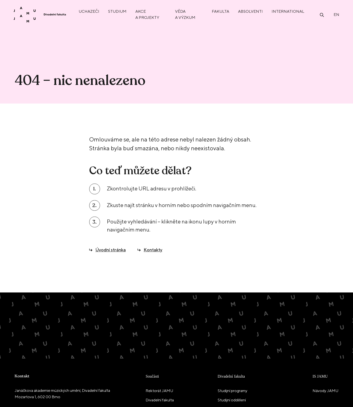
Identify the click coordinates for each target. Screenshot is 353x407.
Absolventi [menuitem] (250, 11)
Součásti (152, 376)
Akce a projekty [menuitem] (147, 14)
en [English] (336, 14)
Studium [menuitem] (117, 11)
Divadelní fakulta (231, 376)
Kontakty (153, 249)
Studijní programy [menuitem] (232, 390)
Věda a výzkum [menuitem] (185, 14)
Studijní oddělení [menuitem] (232, 400)
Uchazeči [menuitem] (89, 11)
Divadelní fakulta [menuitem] (160, 400)
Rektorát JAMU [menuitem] (159, 390)
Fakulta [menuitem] (220, 11)
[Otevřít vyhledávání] (322, 15)
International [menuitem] (288, 11)
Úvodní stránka (110, 249)
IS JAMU (320, 376)
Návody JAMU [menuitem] (325, 390)
